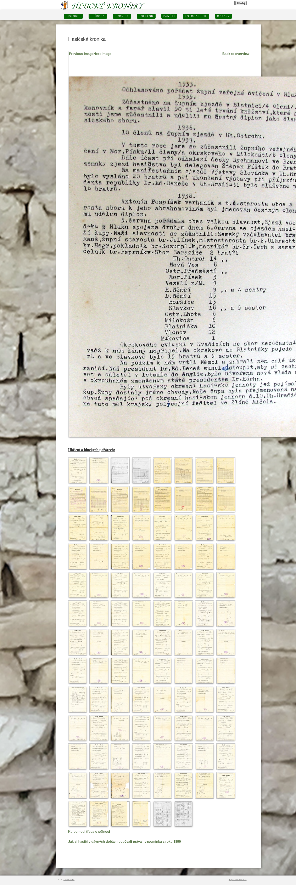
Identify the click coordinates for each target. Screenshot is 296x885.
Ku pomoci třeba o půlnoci (89, 831)
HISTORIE (73, 16)
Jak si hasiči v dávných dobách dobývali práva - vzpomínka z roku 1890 (124, 841)
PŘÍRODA (98, 16)
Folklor (146, 16)
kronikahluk (68, 879)
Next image (102, 54)
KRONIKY (122, 16)
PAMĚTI (169, 16)
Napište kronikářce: (237, 879)
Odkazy (223, 16)
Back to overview (236, 54)
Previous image (81, 54)
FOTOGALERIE (196, 16)
